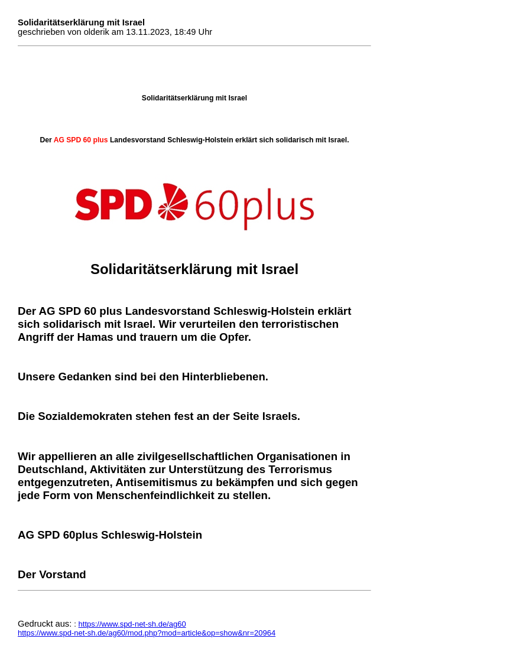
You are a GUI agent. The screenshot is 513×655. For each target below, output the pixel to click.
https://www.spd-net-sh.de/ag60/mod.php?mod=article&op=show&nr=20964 (146, 632)
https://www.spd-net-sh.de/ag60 (132, 624)
